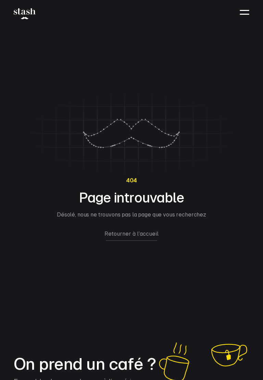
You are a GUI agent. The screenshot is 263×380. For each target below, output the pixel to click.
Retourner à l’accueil (131, 234)
